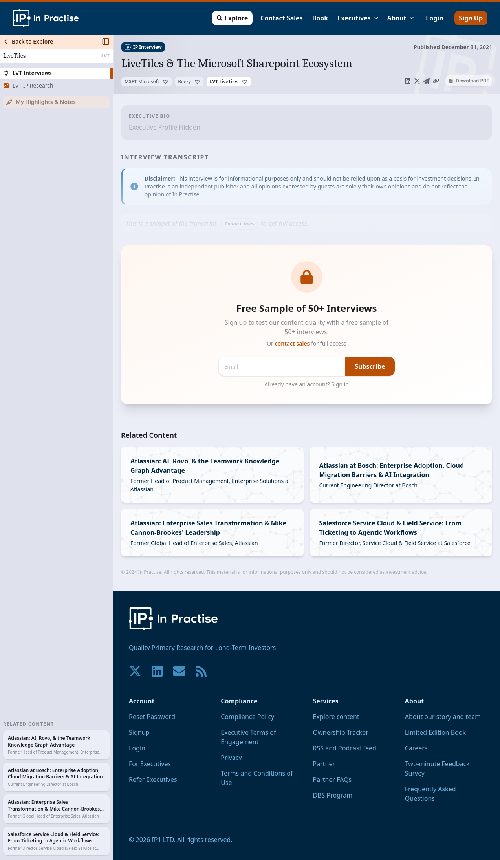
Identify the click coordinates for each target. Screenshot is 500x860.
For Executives (150, 763)
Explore (232, 18)
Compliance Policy (247, 716)
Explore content (336, 716)
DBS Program (333, 795)
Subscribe (370, 366)
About (401, 18)
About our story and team (443, 716)
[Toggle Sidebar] (113, 447)
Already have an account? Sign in (306, 384)
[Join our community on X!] (135, 671)
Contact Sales (281, 18)
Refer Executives (153, 779)
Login (434, 18)
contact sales (292, 343)
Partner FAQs (332, 779)
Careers (416, 748)
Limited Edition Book (435, 732)
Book (320, 18)
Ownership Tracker (341, 732)
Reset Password (152, 716)
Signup (139, 732)
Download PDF (469, 80)
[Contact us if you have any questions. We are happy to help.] (179, 671)
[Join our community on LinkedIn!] (157, 671)
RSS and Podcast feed (344, 748)
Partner (324, 763)
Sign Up (471, 18)
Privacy (231, 757)
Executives (358, 18)
